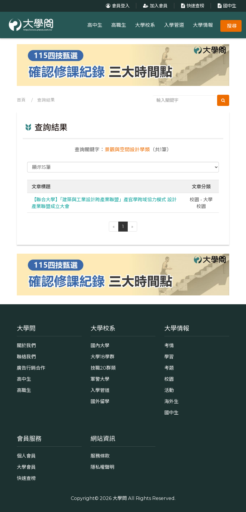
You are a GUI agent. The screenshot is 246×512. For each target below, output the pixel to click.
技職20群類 (103, 368)
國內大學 (100, 345)
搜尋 (232, 26)
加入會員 (155, 6)
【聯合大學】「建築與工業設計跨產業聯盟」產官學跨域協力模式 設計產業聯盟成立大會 (104, 203)
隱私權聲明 (102, 467)
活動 (169, 390)
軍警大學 (100, 379)
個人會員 (26, 456)
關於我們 (26, 345)
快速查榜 (192, 6)
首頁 (21, 100)
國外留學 (100, 401)
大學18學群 (102, 357)
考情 (169, 345)
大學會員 (26, 467)
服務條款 (100, 456)
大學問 (120, 498)
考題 (169, 368)
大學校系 (145, 25)
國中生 (226, 6)
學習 (169, 357)
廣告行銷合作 (31, 368)
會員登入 (116, 6)
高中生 (94, 25)
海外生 (171, 401)
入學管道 (174, 25)
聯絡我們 (26, 357)
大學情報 (203, 25)
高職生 (118, 25)
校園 (169, 379)
